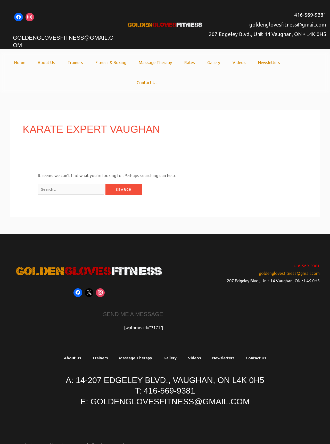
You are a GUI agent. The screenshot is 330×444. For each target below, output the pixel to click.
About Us (44, 62)
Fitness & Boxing (104, 62)
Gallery (201, 62)
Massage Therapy (147, 62)
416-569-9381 (310, 15)
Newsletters (253, 62)
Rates (179, 62)
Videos (225, 62)
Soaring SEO (308, 426)
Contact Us (284, 62)
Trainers (71, 62)
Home (20, 62)
